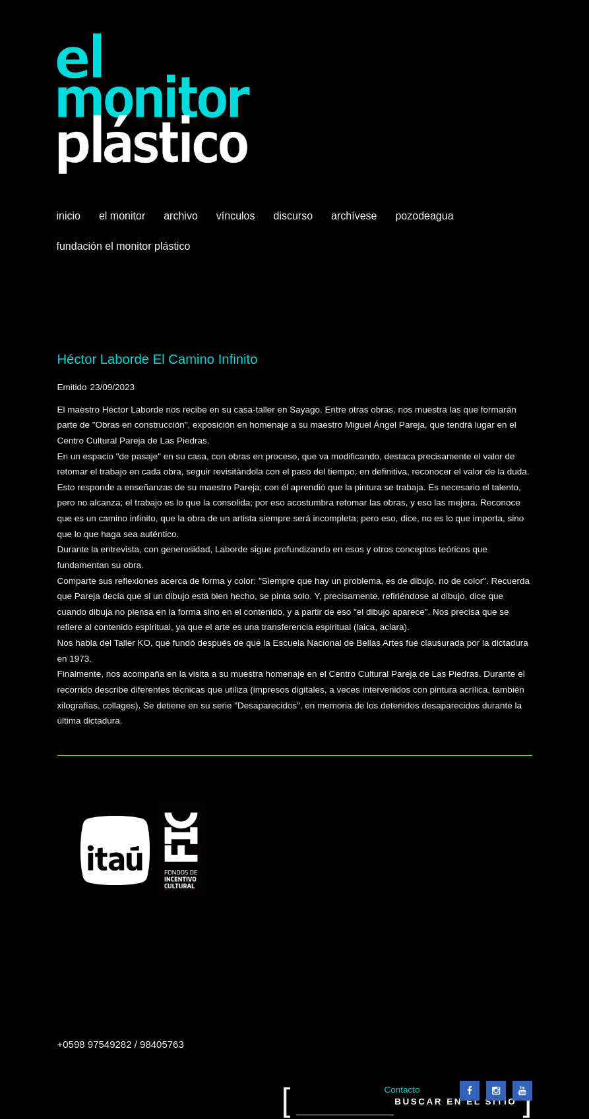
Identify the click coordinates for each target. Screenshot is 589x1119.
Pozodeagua (425, 220)
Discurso (293, 215)
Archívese (354, 215)
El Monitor (123, 220)
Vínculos (237, 220)
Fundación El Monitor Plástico (124, 246)
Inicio (68, 215)
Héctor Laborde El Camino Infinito (157, 359)
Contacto (401, 1090)
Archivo (182, 220)
